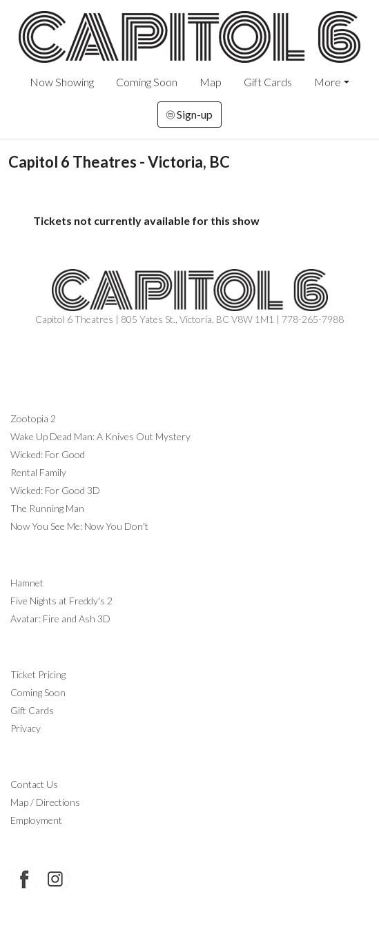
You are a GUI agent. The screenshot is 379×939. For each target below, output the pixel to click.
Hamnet (26, 583)
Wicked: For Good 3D (55, 490)
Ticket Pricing (38, 674)
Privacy (25, 728)
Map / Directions (45, 802)
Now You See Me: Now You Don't (79, 526)
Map (211, 81)
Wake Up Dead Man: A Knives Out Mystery (100, 436)
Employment (36, 820)
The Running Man (47, 508)
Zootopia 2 (33, 418)
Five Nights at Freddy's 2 (61, 600)
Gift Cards (268, 81)
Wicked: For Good (47, 454)
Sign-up (189, 114)
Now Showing (62, 81)
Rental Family (38, 472)
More (327, 81)
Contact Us (34, 784)
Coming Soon (146, 81)
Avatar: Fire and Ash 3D (60, 618)
